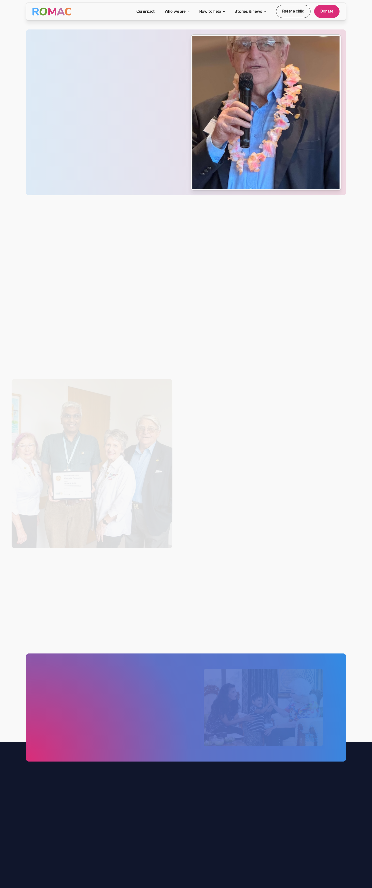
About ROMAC (150, 835)
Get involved (203, 821)
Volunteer (201, 830)
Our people (147, 845)
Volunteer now (183, 620)
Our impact (145, 11)
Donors (199, 849)
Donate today (54, 762)
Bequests (201, 859)
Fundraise (201, 840)
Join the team (149, 864)
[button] (177, 11)
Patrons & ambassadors (157, 854)
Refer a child (293, 11)
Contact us (56, 159)
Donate (326, 11)
